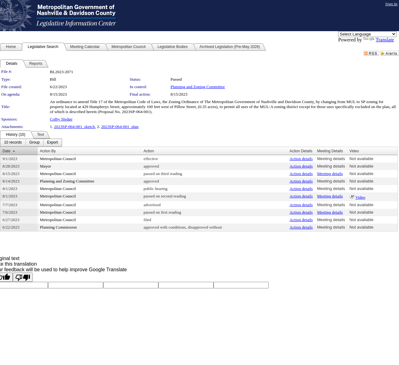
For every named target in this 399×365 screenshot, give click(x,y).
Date (6, 151)
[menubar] (31, 143)
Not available (361, 158)
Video (360, 197)
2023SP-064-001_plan (119, 126)
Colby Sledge (61, 119)
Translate (378, 39)
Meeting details (331, 158)
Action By (48, 151)
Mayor (45, 166)
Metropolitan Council (58, 158)
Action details (301, 158)
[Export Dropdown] (52, 142)
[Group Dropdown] (34, 142)
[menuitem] (13, 142)
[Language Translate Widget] (367, 34)
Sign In (391, 4)
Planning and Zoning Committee (198, 86)
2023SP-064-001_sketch (74, 126)
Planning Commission (58, 227)
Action (149, 151)
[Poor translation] (23, 277)
